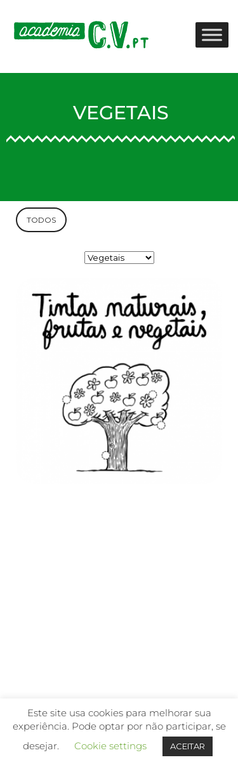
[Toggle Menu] (212, 35)
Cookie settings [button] (110, 746)
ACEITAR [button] (187, 746)
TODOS (41, 220)
